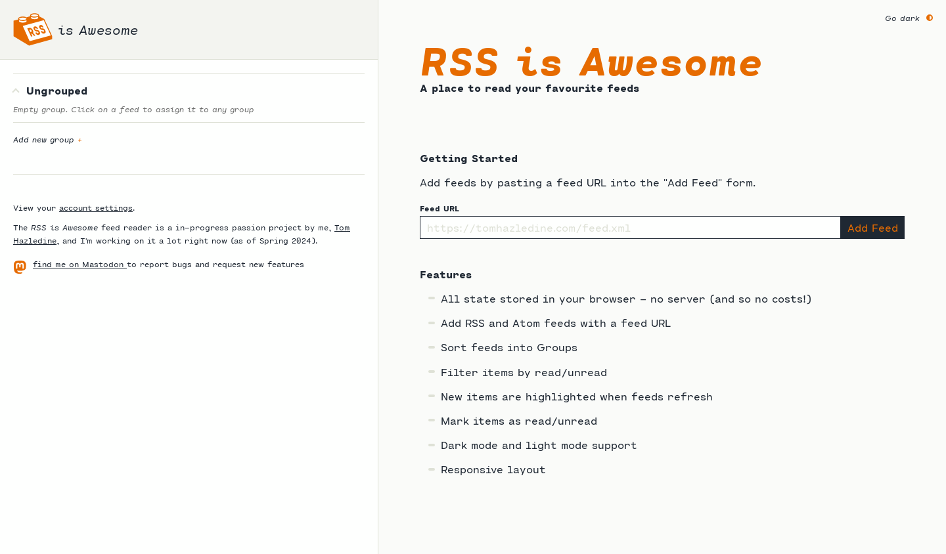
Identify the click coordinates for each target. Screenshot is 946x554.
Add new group (47, 139)
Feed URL (439, 208)
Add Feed (872, 227)
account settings (96, 207)
